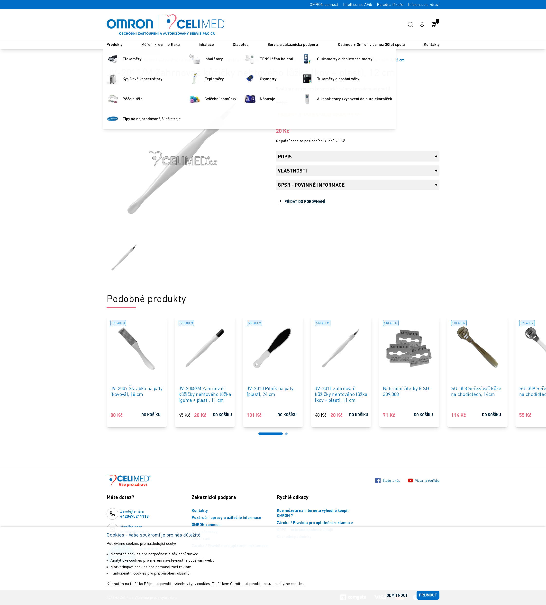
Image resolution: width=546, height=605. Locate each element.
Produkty (114, 44)
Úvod (111, 60)
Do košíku (150, 414)
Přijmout (428, 595)
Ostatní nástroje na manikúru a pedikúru (243, 60)
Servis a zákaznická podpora (293, 44)
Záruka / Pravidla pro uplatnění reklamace (315, 522)
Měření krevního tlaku (160, 44)
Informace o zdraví (423, 4)
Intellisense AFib (357, 4)
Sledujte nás (387, 480)
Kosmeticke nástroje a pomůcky (172, 60)
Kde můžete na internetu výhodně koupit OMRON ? (313, 513)
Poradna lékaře (390, 4)
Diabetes (240, 44)
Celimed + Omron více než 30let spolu (371, 44)
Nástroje (129, 60)
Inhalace (206, 44)
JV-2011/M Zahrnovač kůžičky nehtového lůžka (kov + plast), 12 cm (345, 60)
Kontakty (431, 44)
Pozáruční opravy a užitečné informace (226, 517)
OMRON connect (324, 4)
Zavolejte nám (134, 514)
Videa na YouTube (423, 480)
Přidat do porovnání (304, 201)
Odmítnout (397, 595)
